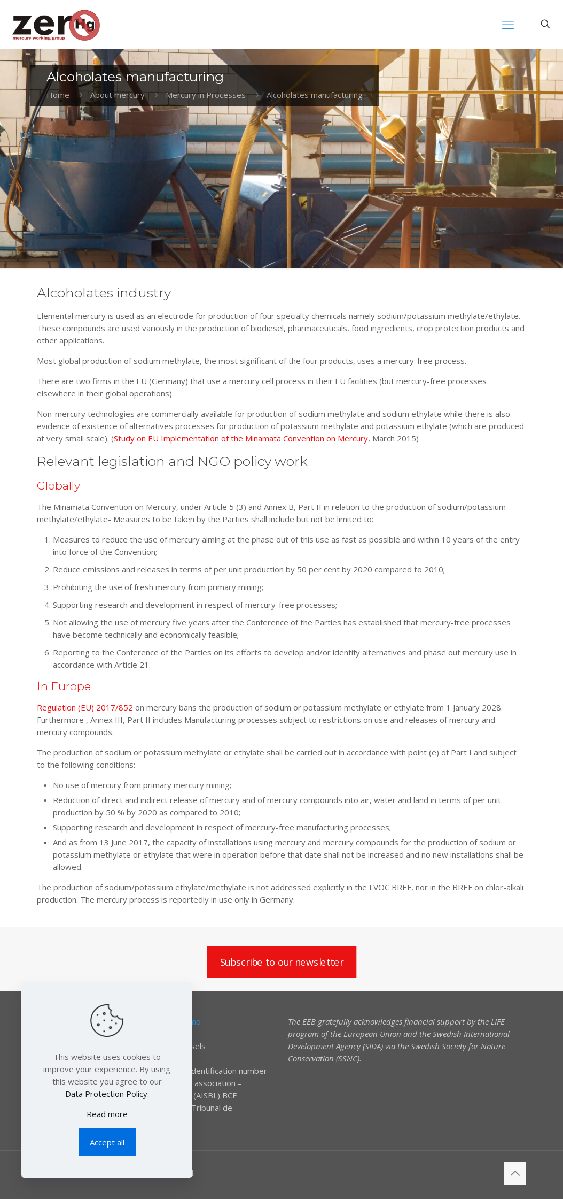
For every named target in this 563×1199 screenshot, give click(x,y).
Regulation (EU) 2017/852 (85, 707)
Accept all (107, 1142)
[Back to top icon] (515, 1173)
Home (57, 94)
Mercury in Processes (206, 94)
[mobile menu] (508, 24)
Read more (107, 1114)
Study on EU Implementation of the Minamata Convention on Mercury (241, 438)
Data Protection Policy (106, 1093)
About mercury (117, 94)
